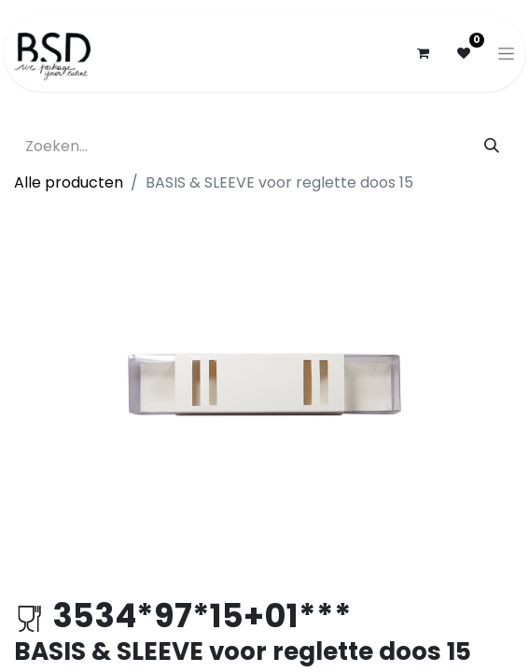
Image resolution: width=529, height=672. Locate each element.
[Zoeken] (491, 146)
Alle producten (68, 182)
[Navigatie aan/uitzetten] (506, 53)
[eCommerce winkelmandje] (422, 53)
